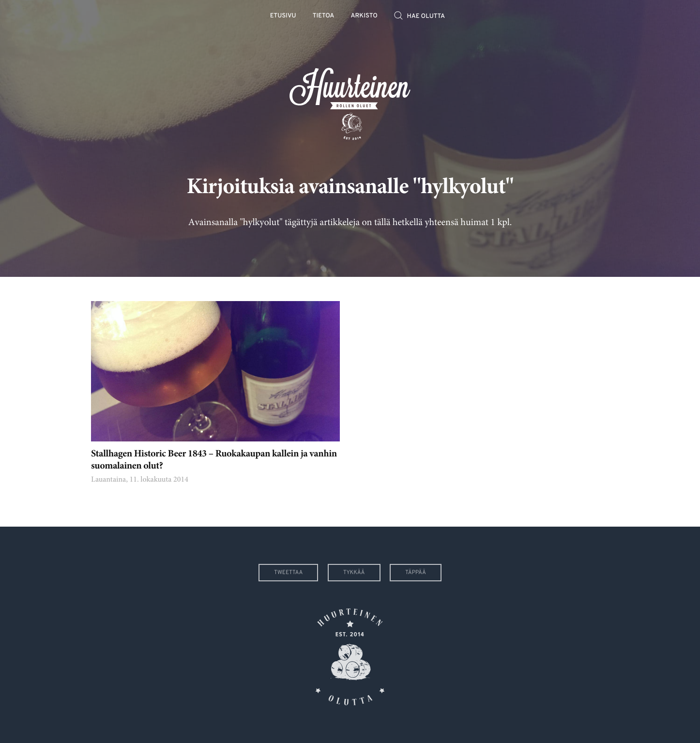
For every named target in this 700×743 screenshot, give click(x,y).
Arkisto (364, 16)
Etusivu (283, 16)
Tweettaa (288, 573)
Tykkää (354, 573)
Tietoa (324, 16)
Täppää (415, 573)
